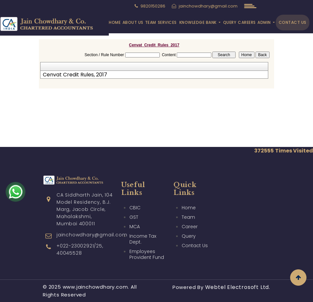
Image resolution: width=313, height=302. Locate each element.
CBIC (134, 207)
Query (230, 22)
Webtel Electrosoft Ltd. (237, 287)
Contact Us (292, 22)
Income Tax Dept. (142, 239)
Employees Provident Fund (146, 254)
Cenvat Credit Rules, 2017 (75, 74)
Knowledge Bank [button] (198, 22)
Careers (247, 22)
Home (115, 22)
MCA (134, 226)
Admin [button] (264, 22)
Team (150, 22)
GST (133, 217)
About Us (133, 22)
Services (167, 22)
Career (190, 226)
